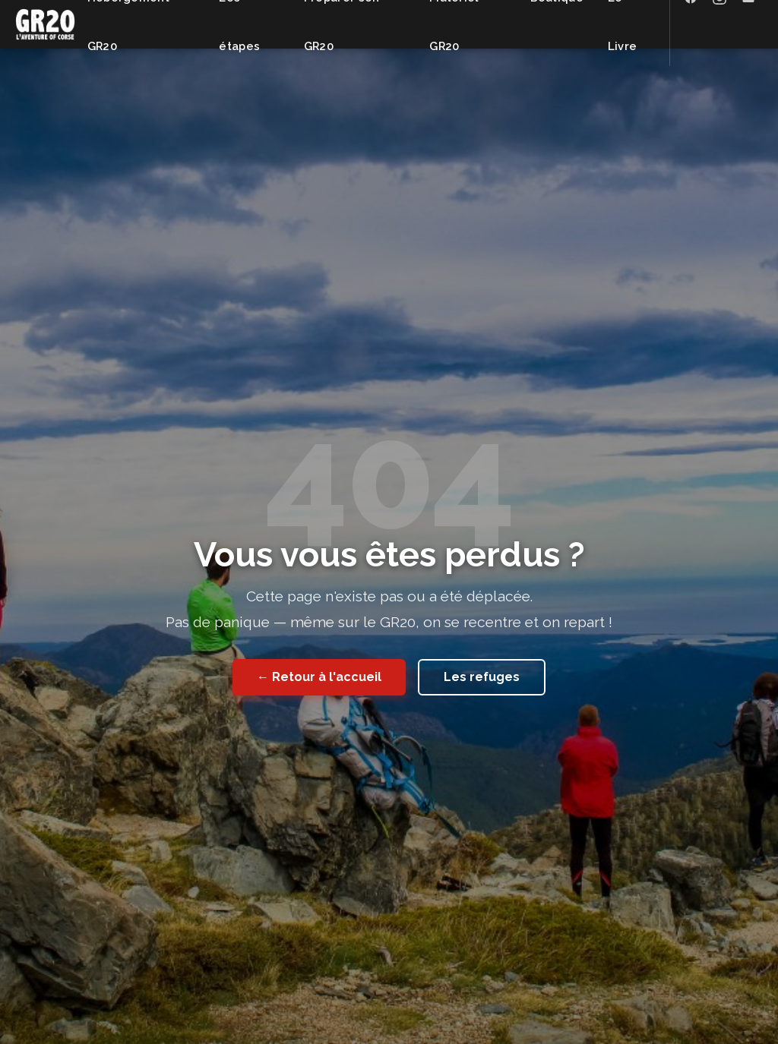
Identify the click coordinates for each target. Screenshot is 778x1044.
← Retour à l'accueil (319, 677)
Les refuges (482, 677)
